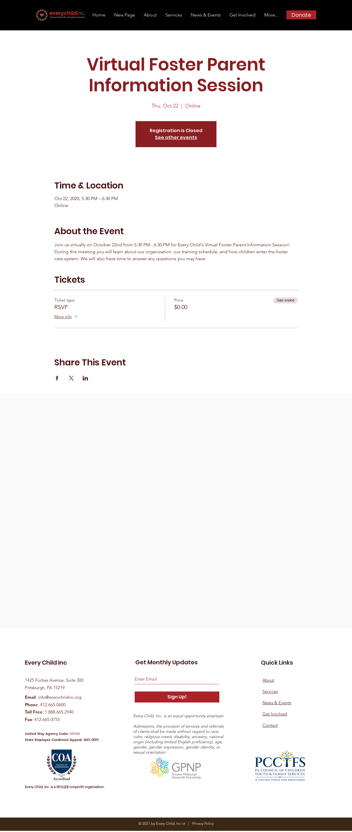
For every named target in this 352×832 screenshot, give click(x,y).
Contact (270, 725)
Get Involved (274, 714)
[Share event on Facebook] (57, 378)
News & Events (276, 702)
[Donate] (301, 14)
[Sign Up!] (177, 697)
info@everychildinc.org (59, 697)
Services (270, 691)
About (268, 680)
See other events (176, 137)
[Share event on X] (71, 378)
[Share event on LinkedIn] (85, 378)
